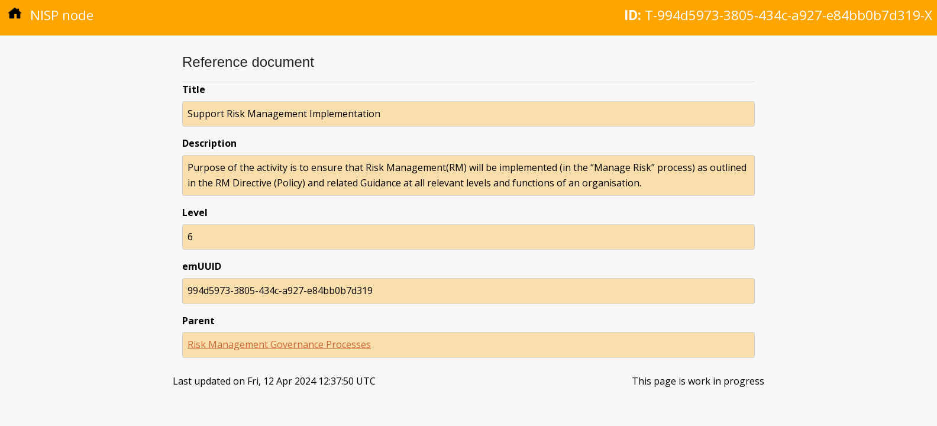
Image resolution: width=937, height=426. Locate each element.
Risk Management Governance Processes (279, 344)
